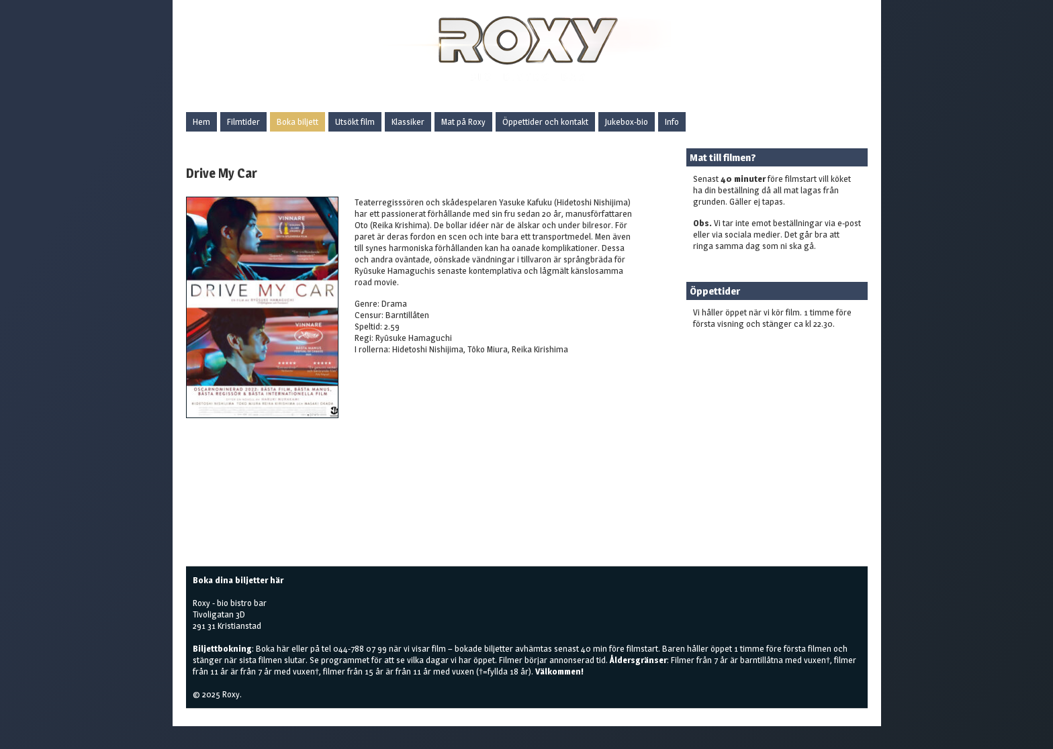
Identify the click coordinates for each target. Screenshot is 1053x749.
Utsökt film (355, 121)
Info (672, 121)
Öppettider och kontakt (545, 121)
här (283, 648)
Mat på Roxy (463, 121)
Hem (201, 121)
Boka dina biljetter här (238, 580)
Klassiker (408, 121)
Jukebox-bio (626, 121)
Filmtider (243, 121)
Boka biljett (297, 121)
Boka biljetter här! (726, 345)
